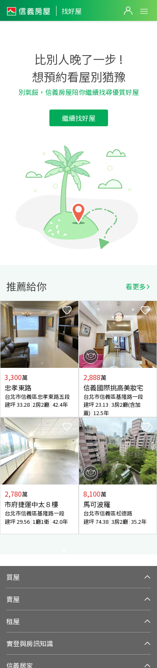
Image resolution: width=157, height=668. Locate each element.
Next (150, 427)
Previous (6, 427)
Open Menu (144, 11)
